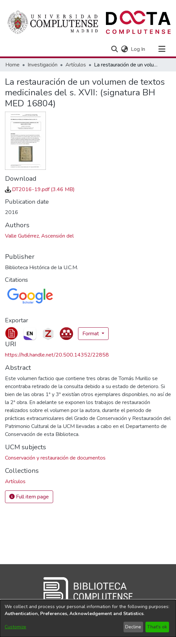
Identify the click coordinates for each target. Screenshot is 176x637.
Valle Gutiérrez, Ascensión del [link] (39, 236)
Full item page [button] (29, 496)
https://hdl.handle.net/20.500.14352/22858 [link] (57, 355)
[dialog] (88, 618)
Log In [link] (138, 49)
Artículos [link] (75, 64)
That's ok (157, 627)
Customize (15, 627)
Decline (133, 627)
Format (91, 333)
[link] (40, 189)
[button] (114, 49)
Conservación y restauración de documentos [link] (55, 458)
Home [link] (12, 64)
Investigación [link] (42, 64)
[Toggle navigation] (161, 49)
